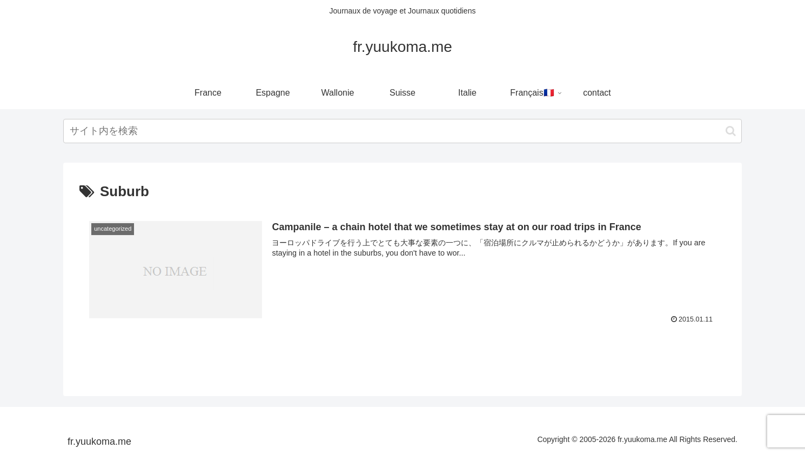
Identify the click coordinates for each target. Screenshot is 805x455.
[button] (730, 131)
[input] (402, 131)
